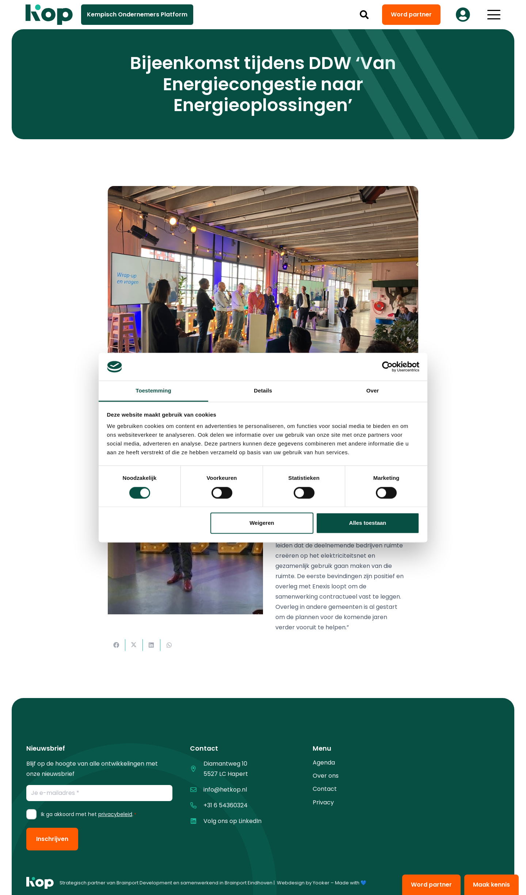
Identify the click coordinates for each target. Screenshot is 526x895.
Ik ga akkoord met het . (88, 814)
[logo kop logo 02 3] (49, 14)
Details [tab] (263, 391)
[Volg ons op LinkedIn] (196, 821)
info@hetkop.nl (225, 789)
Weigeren (261, 523)
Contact (325, 789)
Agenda (324, 762)
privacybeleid (115, 814)
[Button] (463, 14)
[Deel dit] (116, 645)
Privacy (323, 802)
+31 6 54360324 (225, 805)
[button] (364, 14)
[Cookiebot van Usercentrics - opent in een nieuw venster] (387, 366)
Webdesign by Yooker (303, 882)
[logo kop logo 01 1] (40, 883)
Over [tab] (372, 391)
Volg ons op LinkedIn (232, 821)
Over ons (326, 775)
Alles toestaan (367, 523)
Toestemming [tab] (153, 391)
